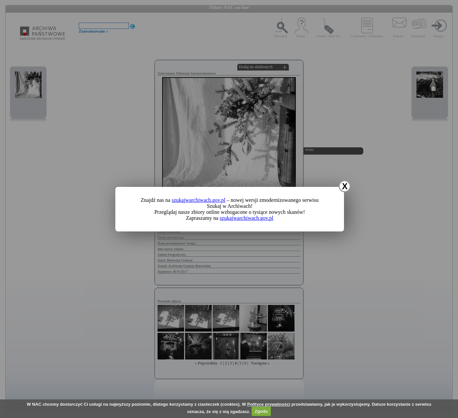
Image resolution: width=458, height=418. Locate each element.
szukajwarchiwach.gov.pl (198, 200)
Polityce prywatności (268, 404)
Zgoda (261, 411)
